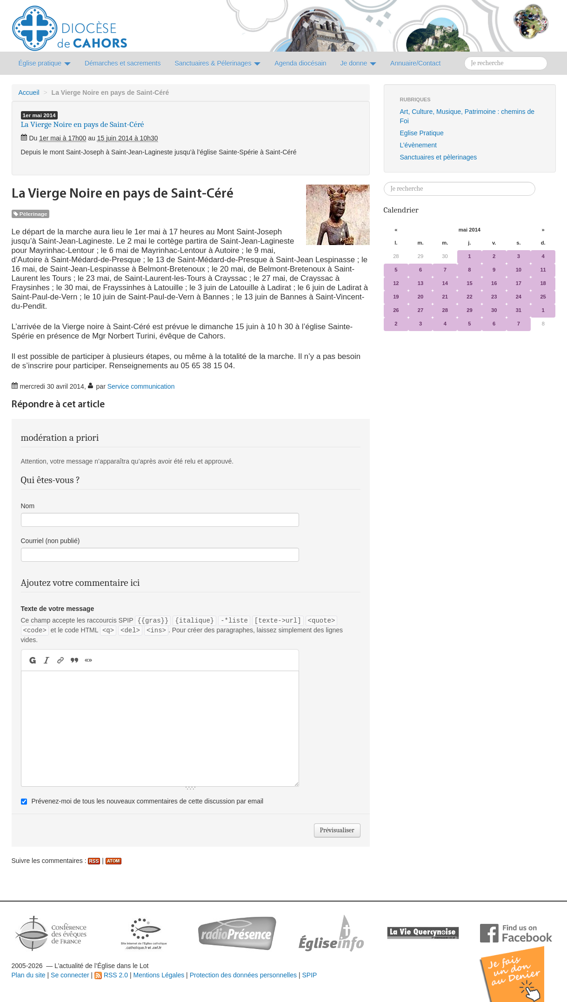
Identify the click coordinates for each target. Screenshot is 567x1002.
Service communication (141, 386)
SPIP (309, 975)
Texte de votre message (57, 608)
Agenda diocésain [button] (300, 63)
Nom (28, 506)
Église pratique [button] (45, 63)
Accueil (29, 92)
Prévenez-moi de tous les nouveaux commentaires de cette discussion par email (147, 801)
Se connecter (70, 975)
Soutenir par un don (520, 967)
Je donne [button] (358, 63)
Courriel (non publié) (50, 540)
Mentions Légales (158, 975)
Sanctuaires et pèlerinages (438, 157)
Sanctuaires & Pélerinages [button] (217, 63)
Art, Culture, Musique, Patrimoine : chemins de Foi (467, 116)
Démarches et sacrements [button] (122, 63)
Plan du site (29, 975)
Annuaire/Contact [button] (415, 63)
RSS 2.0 (111, 975)
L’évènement (418, 145)
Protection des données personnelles (243, 975)
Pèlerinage (30, 214)
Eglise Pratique (422, 133)
